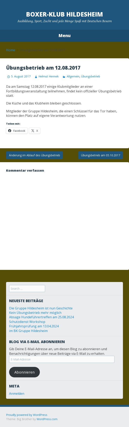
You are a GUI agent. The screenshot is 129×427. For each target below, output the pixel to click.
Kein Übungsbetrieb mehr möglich (35, 312)
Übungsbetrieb (90, 76)
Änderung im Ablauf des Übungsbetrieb (34, 155)
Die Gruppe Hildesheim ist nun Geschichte (41, 308)
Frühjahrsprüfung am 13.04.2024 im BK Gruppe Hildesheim (34, 328)
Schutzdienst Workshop (27, 321)
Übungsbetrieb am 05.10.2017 (100, 155)
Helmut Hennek (48, 76)
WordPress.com (47, 419)
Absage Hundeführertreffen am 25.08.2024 (41, 317)
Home (10, 50)
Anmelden (16, 393)
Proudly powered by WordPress (26, 415)
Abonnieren (24, 372)
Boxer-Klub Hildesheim (64, 14)
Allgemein (73, 76)
